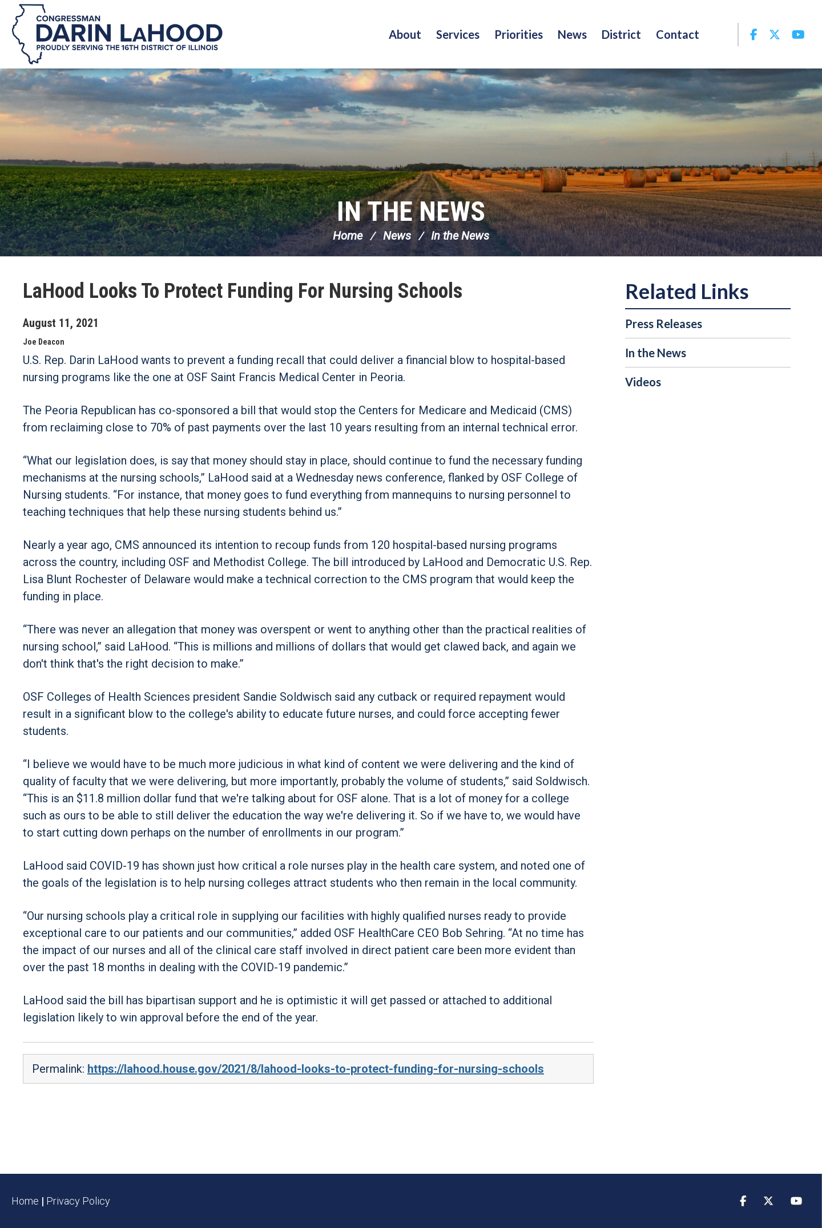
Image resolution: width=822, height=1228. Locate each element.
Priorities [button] (518, 34)
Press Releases (663, 323)
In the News (411, 211)
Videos (643, 382)
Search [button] (722, 34)
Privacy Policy (78, 1201)
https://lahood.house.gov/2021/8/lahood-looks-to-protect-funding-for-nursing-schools (315, 1069)
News (397, 236)
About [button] (405, 34)
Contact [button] (677, 34)
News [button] (572, 34)
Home (347, 236)
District (621, 34)
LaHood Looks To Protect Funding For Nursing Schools (242, 291)
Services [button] (458, 34)
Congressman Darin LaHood (117, 34)
